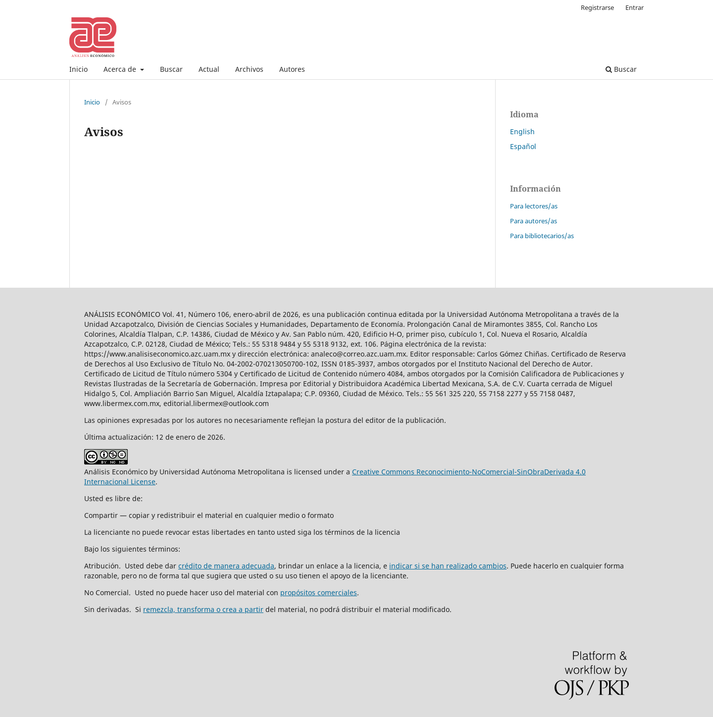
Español (523, 146)
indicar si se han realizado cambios (448, 565)
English (522, 131)
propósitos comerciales (318, 592)
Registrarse (597, 7)
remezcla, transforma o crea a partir (203, 609)
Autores (292, 69)
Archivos (249, 69)
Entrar (634, 7)
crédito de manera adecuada (226, 565)
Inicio (78, 69)
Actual (209, 69)
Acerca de (120, 69)
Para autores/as (533, 220)
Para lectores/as (534, 206)
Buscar (171, 69)
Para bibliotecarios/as (542, 235)
